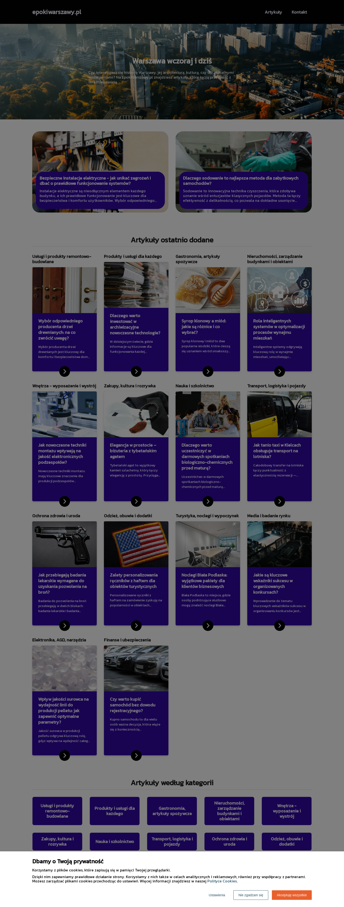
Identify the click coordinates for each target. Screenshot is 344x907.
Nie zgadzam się (250, 895)
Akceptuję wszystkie (292, 895)
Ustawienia (217, 895)
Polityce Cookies (222, 881)
